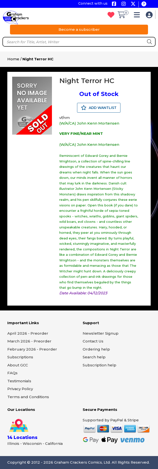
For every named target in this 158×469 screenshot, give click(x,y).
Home (13, 59)
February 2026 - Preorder (32, 349)
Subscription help (99, 365)
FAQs (12, 373)
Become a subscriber (79, 29)
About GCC (17, 365)
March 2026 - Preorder (29, 341)
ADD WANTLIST (99, 107)
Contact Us (93, 341)
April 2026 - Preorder (27, 333)
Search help (94, 357)
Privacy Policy (20, 388)
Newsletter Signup (100, 333)
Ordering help (96, 349)
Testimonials (19, 381)
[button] (138, 16)
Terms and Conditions (28, 396)
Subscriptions (20, 357)
